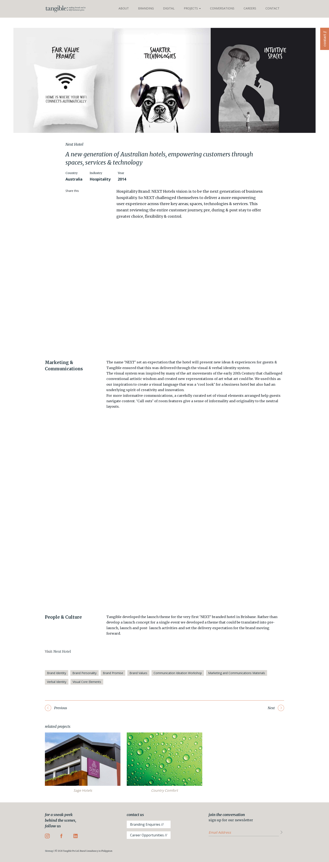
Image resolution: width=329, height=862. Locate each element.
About (124, 8)
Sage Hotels (82, 790)
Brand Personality (84, 673)
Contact (272, 8)
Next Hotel (62, 651)
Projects (192, 8)
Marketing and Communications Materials (236, 673)
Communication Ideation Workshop (178, 673)
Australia (73, 179)
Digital (169, 8)
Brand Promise (113, 673)
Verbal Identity (56, 682)
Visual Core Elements (87, 682)
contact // (324, 39)
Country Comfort (164, 790)
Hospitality (100, 179)
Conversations (222, 8)
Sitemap (49, 851)
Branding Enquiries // (147, 824)
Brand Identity (56, 673)
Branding (146, 8)
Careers (250, 8)
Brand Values (138, 673)
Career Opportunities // (148, 835)
